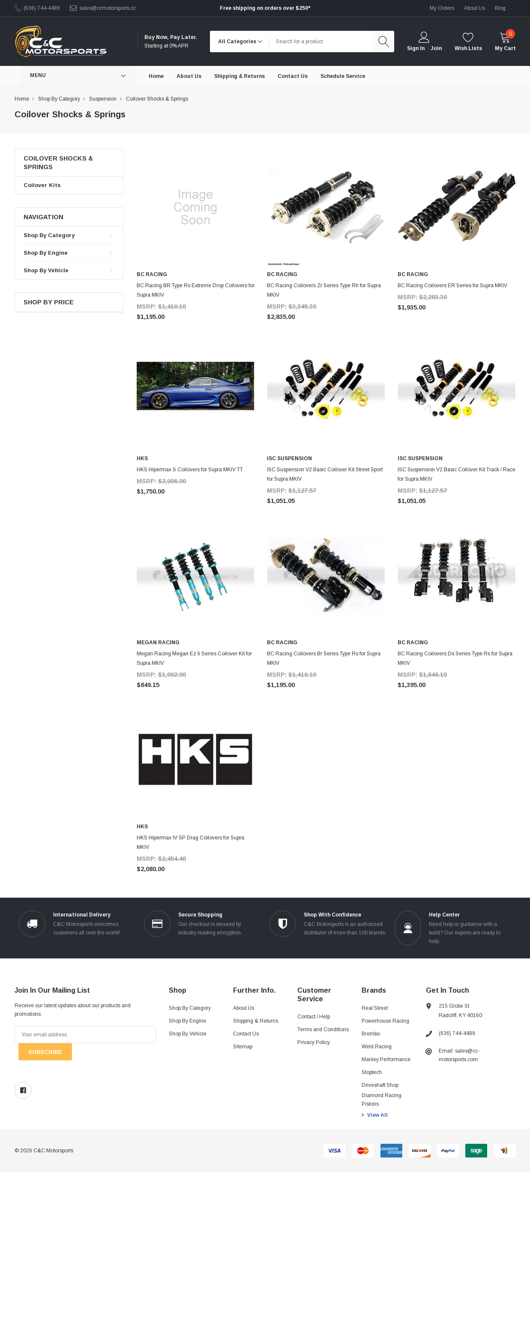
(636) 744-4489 (42, 8)
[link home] (61, 41)
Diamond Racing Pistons (381, 1099)
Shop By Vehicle (46, 270)
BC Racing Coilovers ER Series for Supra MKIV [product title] (452, 286)
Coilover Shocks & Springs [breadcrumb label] (157, 99)
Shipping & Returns (255, 1021)
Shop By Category (49, 235)
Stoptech (372, 1072)
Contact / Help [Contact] (313, 1017)
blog (500, 8)
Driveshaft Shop (380, 1085)
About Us (243, 1008)
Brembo (371, 1034)
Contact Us (246, 1034)
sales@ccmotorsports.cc (107, 8)
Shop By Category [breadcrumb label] (59, 99)
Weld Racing (377, 1047)
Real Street (375, 1008)
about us (474, 8)
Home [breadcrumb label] (22, 99)
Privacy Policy (313, 1042)
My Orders (442, 8)
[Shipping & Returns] (239, 75)
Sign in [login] (416, 48)
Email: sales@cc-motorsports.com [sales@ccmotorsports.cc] (459, 1055)
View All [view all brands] (377, 1115)
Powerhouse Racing (385, 1021)
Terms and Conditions (323, 1029)
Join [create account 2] (436, 48)
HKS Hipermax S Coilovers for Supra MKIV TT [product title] (190, 470)
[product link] (196, 207)
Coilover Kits (42, 185)
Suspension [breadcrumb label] (103, 99)
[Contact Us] (293, 75)
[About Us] (189, 75)
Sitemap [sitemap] (242, 1047)
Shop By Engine (46, 253)
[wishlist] (468, 41)
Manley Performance (386, 1059)
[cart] (505, 41)
